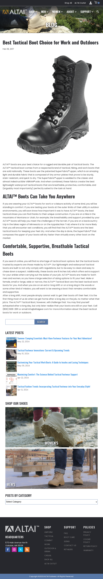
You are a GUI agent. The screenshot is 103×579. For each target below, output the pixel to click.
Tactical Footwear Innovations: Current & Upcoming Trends (43, 350)
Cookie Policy (87, 541)
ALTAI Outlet (80, 3)
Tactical (48, 536)
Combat (48, 540)
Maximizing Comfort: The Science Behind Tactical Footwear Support (47, 374)
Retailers (68, 549)
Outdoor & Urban (50, 550)
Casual (47, 555)
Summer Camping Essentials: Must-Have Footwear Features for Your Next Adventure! (54, 338)
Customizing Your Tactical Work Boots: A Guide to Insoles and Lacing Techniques (52, 362)
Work (47, 544)
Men (44, 12)
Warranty (88, 550)
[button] (97, 3)
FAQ (66, 533)
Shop (33, 12)
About (71, 12)
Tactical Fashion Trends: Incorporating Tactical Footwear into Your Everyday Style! (53, 386)
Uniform (48, 532)
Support (86, 12)
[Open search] (97, 12)
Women (57, 12)
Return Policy (90, 546)
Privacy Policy (87, 533)
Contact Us (70, 545)
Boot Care (69, 537)
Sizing (67, 541)
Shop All (68, 3)
